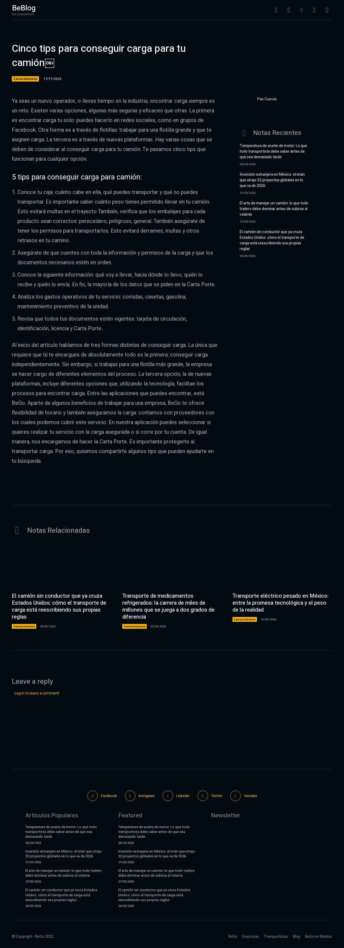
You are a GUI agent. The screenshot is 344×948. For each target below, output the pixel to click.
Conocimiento (25, 79)
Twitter (216, 795)
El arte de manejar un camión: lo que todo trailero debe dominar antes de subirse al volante (274, 208)
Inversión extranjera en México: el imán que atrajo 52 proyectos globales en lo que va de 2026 (272, 180)
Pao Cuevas (267, 99)
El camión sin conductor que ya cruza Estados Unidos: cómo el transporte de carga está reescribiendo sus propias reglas (272, 240)
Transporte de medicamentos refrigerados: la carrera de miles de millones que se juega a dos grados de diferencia (168, 606)
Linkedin (182, 795)
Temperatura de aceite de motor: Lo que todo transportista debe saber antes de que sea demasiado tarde (273, 151)
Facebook (109, 795)
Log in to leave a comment (37, 693)
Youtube (250, 795)
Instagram (147, 795)
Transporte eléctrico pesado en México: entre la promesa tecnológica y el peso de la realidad (280, 603)
